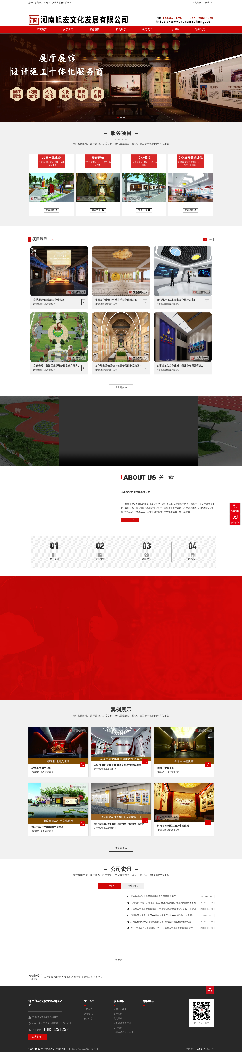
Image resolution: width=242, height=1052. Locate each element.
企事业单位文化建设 (123, 1032)
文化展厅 (118, 1028)
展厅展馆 (48, 977)
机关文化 (78, 977)
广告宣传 (98, 977)
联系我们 (209, 2)
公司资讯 (147, 29)
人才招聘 (174, 29)
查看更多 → (121, 960)
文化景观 (68, 977)
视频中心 (88, 1018)
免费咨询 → (37, 1036)
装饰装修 (88, 977)
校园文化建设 (120, 1009)
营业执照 (190, 1049)
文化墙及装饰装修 (122, 1023)
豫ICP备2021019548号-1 (85, 1049)
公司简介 (88, 1009)
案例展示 (121, 29)
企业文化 (88, 1014)
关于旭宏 (68, 29)
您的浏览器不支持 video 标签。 (128, 431)
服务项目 (94, 29)
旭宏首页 (196, 2)
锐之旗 (210, 1049)
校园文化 (58, 977)
